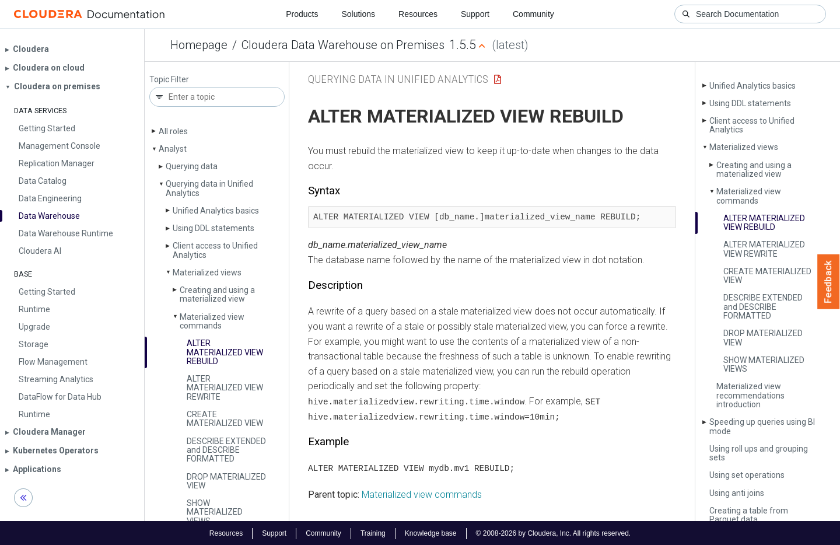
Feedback (828, 281)
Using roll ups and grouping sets (758, 453)
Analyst (173, 148)
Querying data (192, 166)
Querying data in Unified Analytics (209, 188)
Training (373, 532)
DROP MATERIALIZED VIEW (226, 481)
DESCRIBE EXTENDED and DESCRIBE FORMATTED (226, 450)
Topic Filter (169, 79)
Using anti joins (736, 493)
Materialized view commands (212, 321)
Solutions (358, 14)
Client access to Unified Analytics (215, 250)
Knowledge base (431, 532)
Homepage (199, 45)
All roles (173, 131)
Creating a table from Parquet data (748, 515)
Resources (418, 14)
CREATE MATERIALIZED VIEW (225, 419)
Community (533, 14)
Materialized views (207, 272)
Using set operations (747, 475)
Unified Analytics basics (216, 210)
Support (475, 14)
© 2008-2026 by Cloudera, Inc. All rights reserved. (553, 532)
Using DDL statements (213, 228)
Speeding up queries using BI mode (762, 426)
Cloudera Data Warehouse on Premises (343, 45)
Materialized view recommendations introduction (750, 395)
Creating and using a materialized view (217, 294)
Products (302, 14)
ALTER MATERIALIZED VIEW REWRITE (225, 387)
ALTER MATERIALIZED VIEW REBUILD (225, 352)
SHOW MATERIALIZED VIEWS (215, 512)
